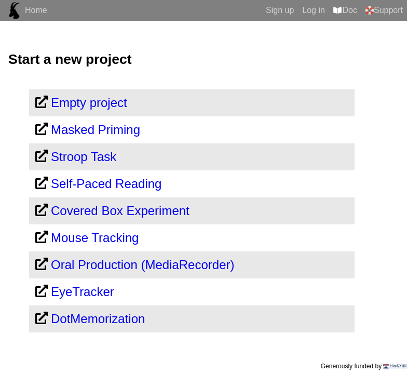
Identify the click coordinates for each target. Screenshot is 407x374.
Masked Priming (95, 130)
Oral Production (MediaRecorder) (142, 265)
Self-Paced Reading (106, 184)
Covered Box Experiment (120, 211)
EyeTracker (82, 292)
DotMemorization (98, 319)
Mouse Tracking (95, 238)
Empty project (89, 103)
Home (36, 10)
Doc (350, 10)
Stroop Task (83, 157)
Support (388, 10)
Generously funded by (364, 366)
